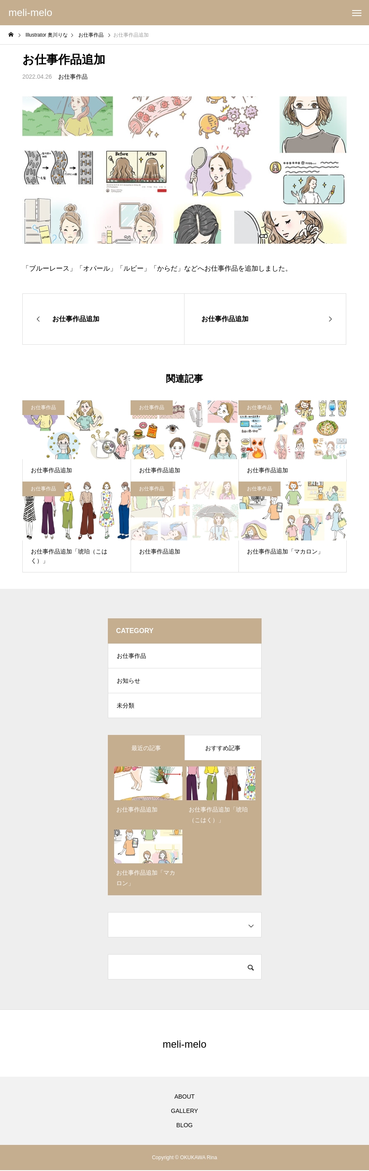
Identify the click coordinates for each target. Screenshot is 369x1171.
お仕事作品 (73, 76)
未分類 (125, 706)
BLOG (184, 1126)
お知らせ (128, 681)
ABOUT (184, 1097)
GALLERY (184, 1112)
